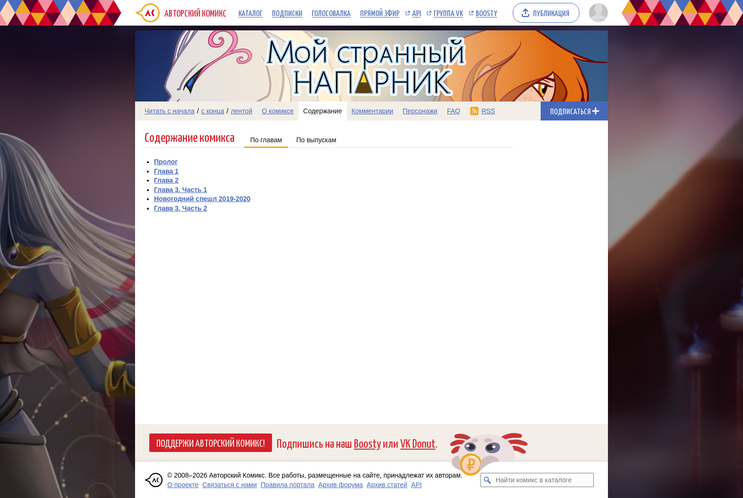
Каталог (250, 13)
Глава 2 (166, 180)
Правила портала (288, 485)
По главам (266, 140)
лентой (242, 111)
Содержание (322, 111)
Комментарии (372, 111)
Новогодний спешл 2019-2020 (202, 199)
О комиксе (277, 111)
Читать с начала (170, 111)
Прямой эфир (379, 13)
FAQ (453, 111)
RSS (488, 111)
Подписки (287, 13)
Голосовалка (331, 13)
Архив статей (387, 485)
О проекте (183, 485)
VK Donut (417, 442)
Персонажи (420, 111)
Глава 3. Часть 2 (180, 208)
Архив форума (340, 485)
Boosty (486, 13)
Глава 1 (166, 171)
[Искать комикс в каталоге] (487, 480)
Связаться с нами (229, 485)
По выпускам (316, 140)
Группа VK (448, 13)
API (416, 13)
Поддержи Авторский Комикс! (210, 442)
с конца (213, 111)
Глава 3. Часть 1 (180, 190)
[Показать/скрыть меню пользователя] (597, 13)
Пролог (166, 162)
